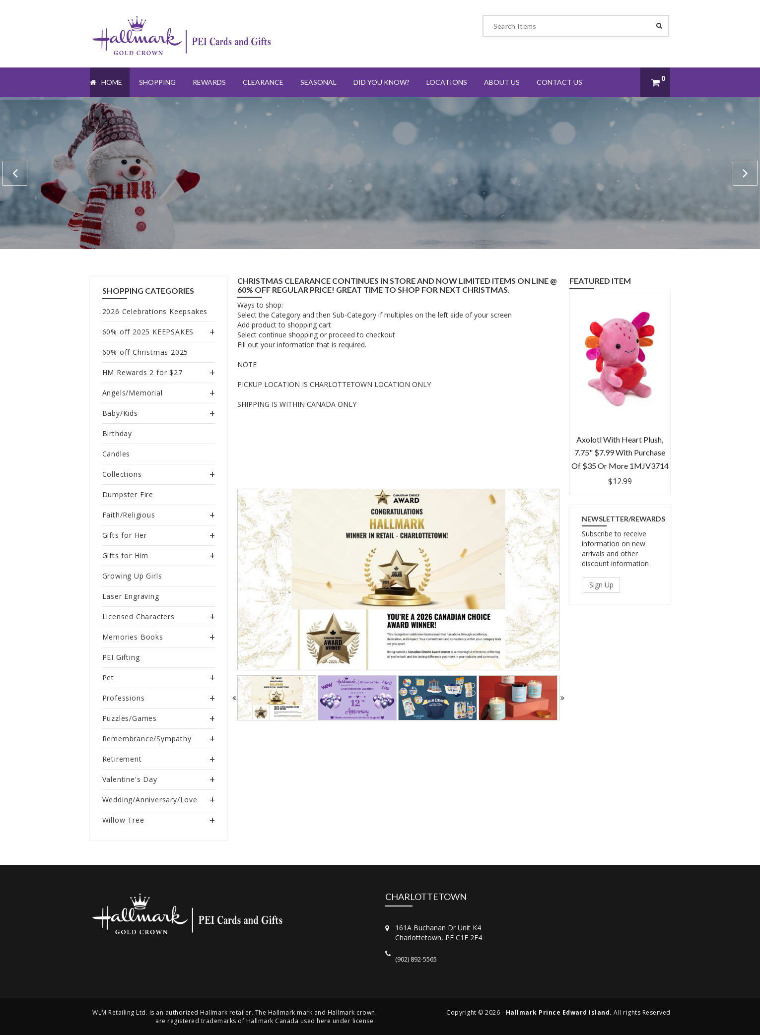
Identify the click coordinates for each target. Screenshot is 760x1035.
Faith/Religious (128, 514)
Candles (116, 453)
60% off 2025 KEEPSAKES (148, 331)
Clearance (263, 82)
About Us (502, 82)
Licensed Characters (138, 616)
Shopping (157, 82)
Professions (123, 698)
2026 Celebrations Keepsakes (155, 311)
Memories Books (132, 637)
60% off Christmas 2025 (145, 352)
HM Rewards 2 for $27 (142, 372)
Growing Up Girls (132, 576)
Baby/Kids (120, 413)
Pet (108, 677)
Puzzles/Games (129, 718)
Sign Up (601, 584)
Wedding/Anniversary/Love (150, 799)
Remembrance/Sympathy (147, 738)
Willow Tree (123, 820)
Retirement (122, 759)
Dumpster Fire (127, 494)
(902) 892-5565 (416, 959)
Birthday (117, 433)
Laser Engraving (130, 596)
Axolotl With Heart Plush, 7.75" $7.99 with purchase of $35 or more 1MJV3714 (620, 452)
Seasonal (318, 82)
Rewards (209, 82)
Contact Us (559, 82)
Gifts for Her (124, 535)
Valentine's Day (129, 779)
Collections (122, 474)
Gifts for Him (125, 555)
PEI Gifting (121, 657)
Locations (446, 82)
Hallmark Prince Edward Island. (559, 1012)
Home (106, 82)
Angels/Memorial (132, 392)
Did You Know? (381, 82)
